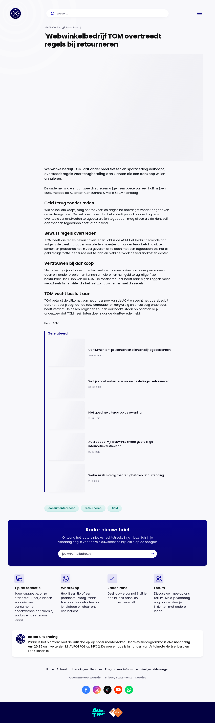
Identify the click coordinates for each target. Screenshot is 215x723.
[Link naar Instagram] (97, 690)
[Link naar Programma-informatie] (121, 669)
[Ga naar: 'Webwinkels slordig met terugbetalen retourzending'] (109, 478)
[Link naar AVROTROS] (98, 712)
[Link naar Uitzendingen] (79, 669)
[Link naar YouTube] (118, 690)
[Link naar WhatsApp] (129, 690)
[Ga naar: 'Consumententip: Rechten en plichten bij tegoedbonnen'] (109, 353)
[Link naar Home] (50, 669)
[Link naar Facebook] (86, 690)
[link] (61, 508)
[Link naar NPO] (116, 712)
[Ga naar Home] (15, 13)
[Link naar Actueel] (62, 669)
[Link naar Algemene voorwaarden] (85, 677)
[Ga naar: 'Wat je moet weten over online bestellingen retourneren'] (109, 384)
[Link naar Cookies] (140, 677)
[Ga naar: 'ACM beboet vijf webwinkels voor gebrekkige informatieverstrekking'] (109, 447)
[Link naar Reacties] (96, 669)
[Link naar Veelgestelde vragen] (155, 669)
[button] (199, 13)
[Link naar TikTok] (107, 690)
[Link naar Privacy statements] (118, 677)
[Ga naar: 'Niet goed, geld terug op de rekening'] (109, 415)
